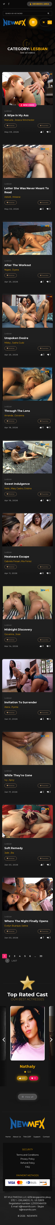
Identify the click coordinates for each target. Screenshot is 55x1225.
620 (22, 1078)
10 (33, 1078)
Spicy (11, 780)
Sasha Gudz (18, 342)
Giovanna (19, 415)
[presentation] (3, 1039)
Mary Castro (17, 488)
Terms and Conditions (27, 1155)
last (11, 960)
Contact (46, 1137)
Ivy (6, 780)
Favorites (44, 126)
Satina (25, 925)
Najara (7, 269)
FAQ (27, 1167)
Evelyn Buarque (12, 925)
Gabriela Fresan (12, 561)
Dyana (15, 269)
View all (27, 1097)
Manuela (9, 120)
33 (41, 956)
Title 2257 (27, 1137)
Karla (7, 488)
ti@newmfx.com (27, 1206)
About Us (17, 1137)
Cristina (28, 488)
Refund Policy (27, 1163)
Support (36, 1137)
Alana (7, 707)
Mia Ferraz (26, 561)
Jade (7, 852)
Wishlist (10, 126)
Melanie (16, 197)
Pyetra (14, 707)
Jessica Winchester (24, 120)
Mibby (7, 342)
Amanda (9, 415)
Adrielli (8, 197)
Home (8, 1137)
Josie (18, 634)
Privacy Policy (27, 1159)
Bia (12, 852)
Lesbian (8, 111)
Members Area (39, 4)
